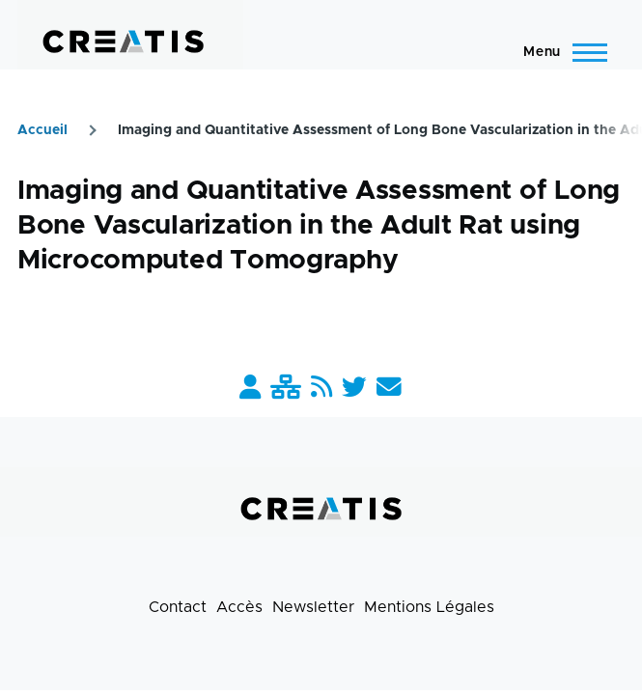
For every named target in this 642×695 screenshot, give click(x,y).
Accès (239, 607)
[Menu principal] (559, 52)
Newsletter (313, 607)
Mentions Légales (429, 607)
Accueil (42, 130)
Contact (178, 607)
